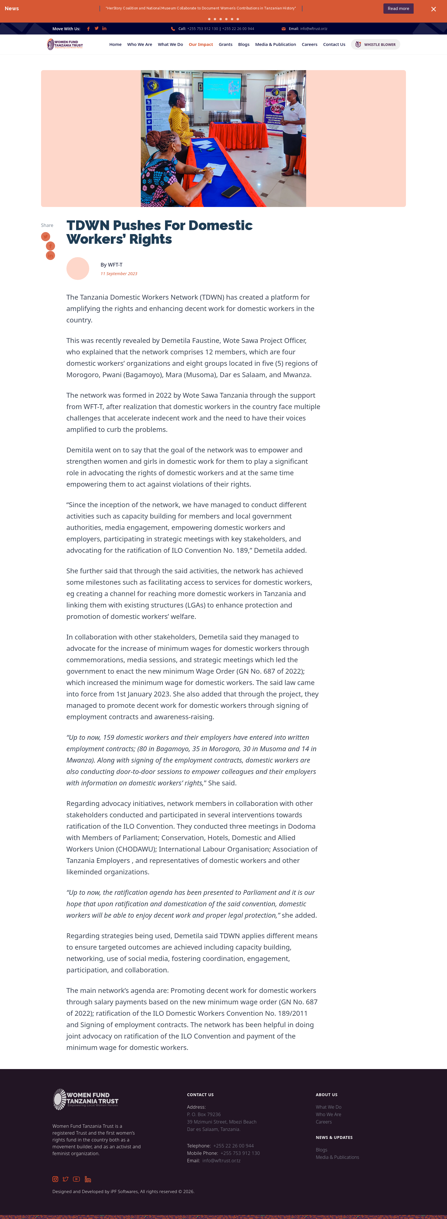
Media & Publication (275, 44)
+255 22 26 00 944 (238, 28)
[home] (68, 44)
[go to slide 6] (238, 19)
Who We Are (139, 44)
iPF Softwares (124, 1191)
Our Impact (201, 44)
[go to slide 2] (215, 19)
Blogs (244, 44)
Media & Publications (337, 1157)
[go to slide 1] (209, 19)
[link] (88, 28)
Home (115, 44)
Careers (310, 44)
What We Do (170, 44)
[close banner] (427, 9)
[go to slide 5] (232, 19)
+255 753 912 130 (202, 28)
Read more (392, 8)
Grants (226, 44)
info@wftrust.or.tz (313, 28)
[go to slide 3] (221, 19)
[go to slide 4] (226, 19)
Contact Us (334, 44)
